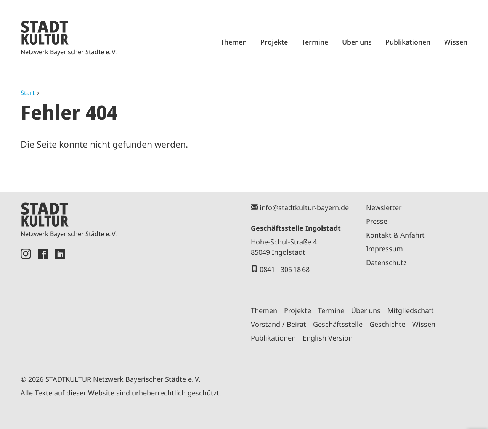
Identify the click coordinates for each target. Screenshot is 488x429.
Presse (376, 221)
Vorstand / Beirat (278, 324)
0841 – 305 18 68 (285, 269)
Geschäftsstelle (338, 324)
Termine (315, 42)
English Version (328, 337)
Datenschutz (386, 262)
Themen (233, 42)
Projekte (274, 42)
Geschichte (387, 324)
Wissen (455, 42)
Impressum (384, 248)
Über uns (357, 42)
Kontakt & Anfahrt (395, 234)
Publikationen (407, 42)
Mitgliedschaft (410, 310)
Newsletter (383, 207)
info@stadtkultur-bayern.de (304, 207)
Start (28, 92)
